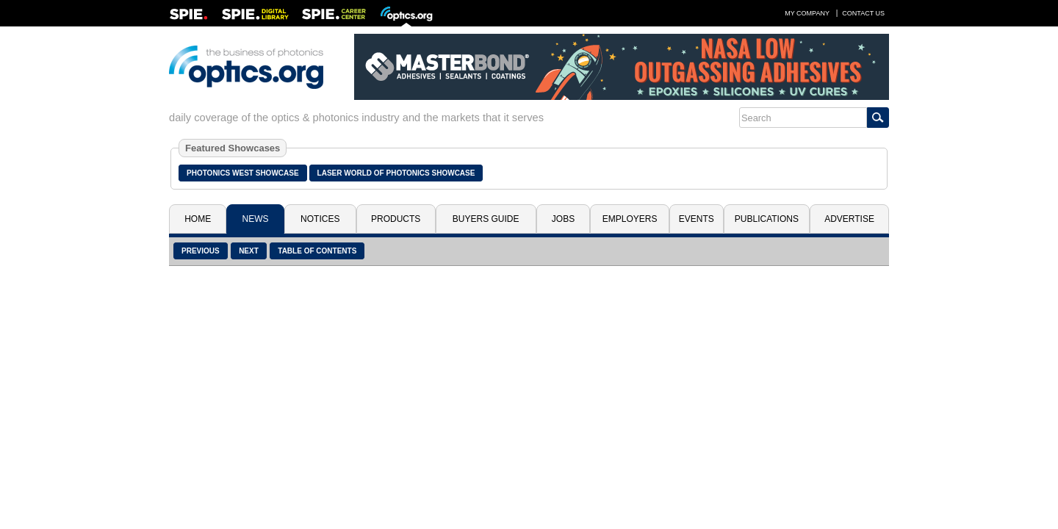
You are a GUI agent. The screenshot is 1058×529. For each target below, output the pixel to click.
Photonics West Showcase (243, 173)
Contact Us (863, 13)
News (255, 219)
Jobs (563, 219)
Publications (767, 219)
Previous (200, 251)
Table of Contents (317, 251)
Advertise (849, 219)
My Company (807, 13)
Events (696, 219)
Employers (630, 219)
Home (197, 219)
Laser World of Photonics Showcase (396, 173)
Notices (320, 219)
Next (249, 251)
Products (395, 219)
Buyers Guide (486, 219)
